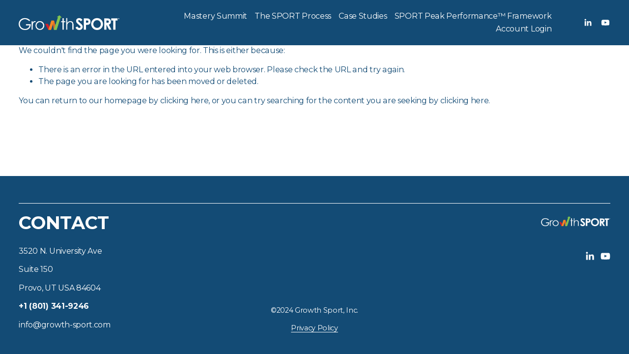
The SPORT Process (293, 16)
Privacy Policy (314, 328)
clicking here (184, 100)
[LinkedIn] (588, 23)
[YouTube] (605, 23)
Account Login (523, 28)
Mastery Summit (215, 16)
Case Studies (363, 16)
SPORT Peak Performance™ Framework (473, 16)
